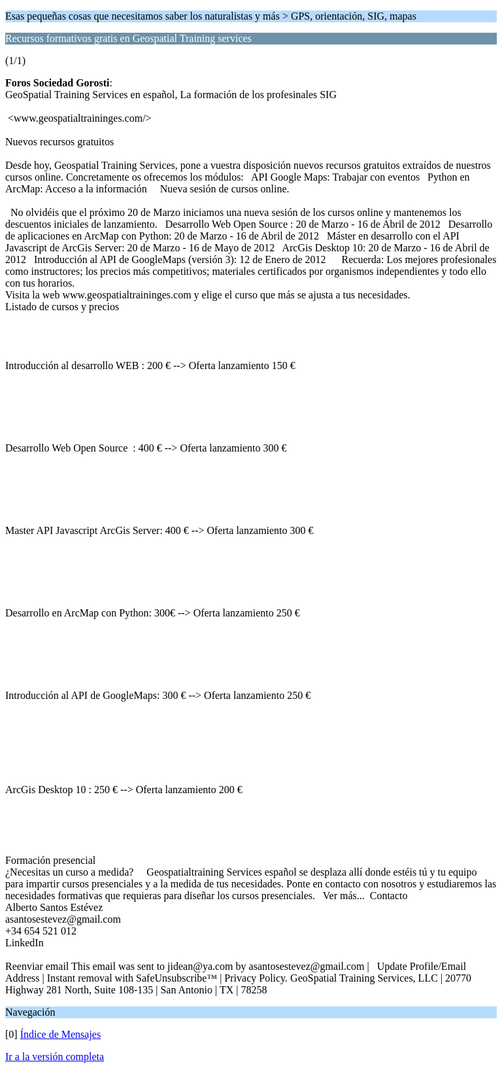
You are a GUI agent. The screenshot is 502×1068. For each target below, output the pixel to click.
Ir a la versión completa (54, 1056)
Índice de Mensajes (60, 1034)
